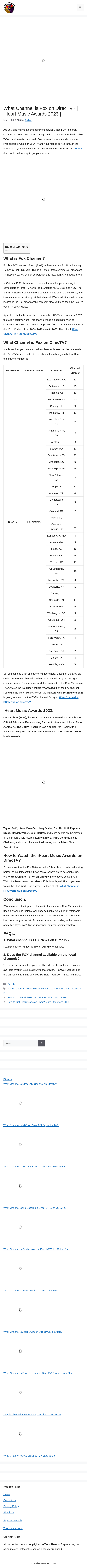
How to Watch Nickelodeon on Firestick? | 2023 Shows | (38, 997)
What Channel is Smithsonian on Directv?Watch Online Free (36, 1249)
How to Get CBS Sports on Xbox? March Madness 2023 (38, 1002)
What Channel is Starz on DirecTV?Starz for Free (30, 1290)
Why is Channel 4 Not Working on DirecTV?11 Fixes (32, 1414)
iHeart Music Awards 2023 (40, 988)
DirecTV (77, 148)
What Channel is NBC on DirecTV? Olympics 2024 (31, 1125)
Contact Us (9, 1500)
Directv (11, 984)
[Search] (41, 1043)
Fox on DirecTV (15, 988)
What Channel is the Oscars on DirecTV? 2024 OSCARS (34, 1207)
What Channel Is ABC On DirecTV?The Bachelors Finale (34, 1166)
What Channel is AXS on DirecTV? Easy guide (29, 1455)
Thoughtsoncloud (13, 1528)
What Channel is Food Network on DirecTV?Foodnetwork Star (37, 1373)
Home (6, 1494)
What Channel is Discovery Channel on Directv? (30, 1084)
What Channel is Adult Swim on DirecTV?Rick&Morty (32, 1331)
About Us (8, 1512)
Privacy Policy (11, 1506)
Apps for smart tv (12, 1520)
